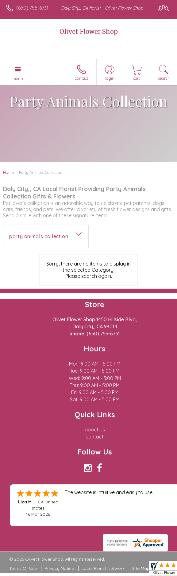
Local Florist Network (103, 568)
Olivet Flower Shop (89, 31)
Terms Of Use (23, 568)
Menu (18, 78)
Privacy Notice (59, 568)
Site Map (141, 568)
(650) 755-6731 (32, 8)
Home (8, 172)
